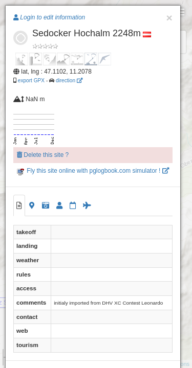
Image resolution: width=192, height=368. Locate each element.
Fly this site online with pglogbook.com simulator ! (93, 170)
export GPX (31, 80)
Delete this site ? (43, 154)
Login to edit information (49, 17)
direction (69, 80)
